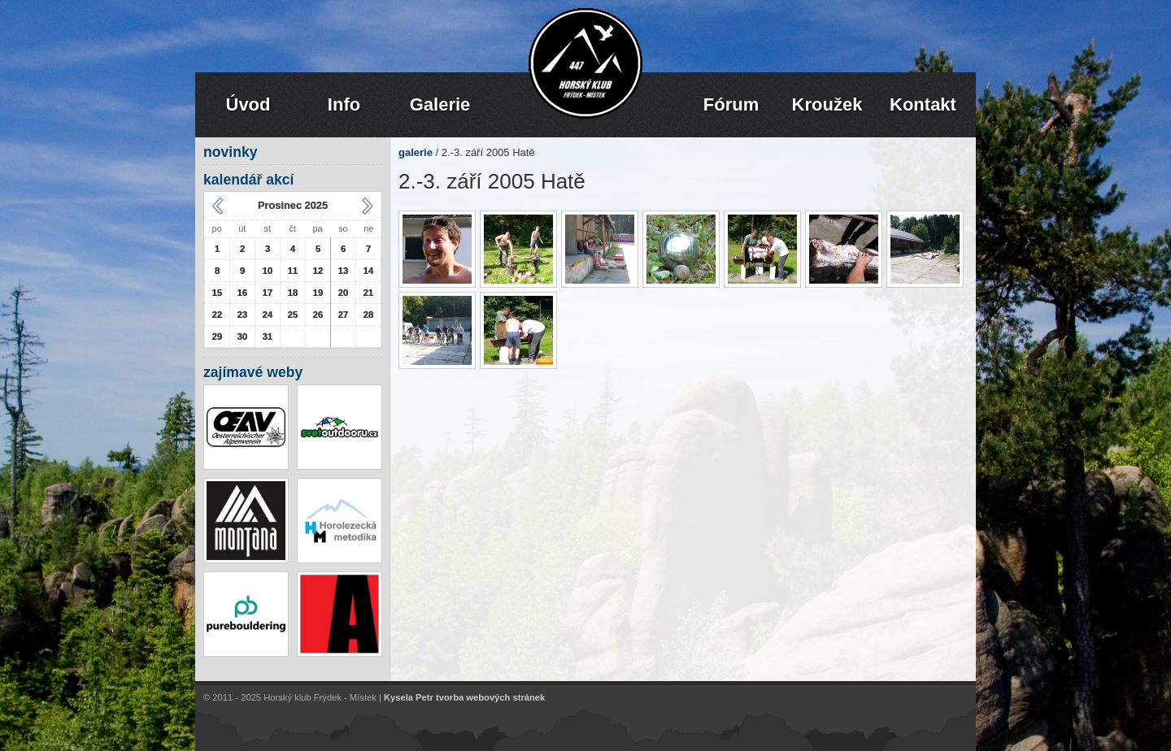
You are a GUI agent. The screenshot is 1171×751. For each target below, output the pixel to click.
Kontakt (923, 104)
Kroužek (827, 104)
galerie (415, 152)
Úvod (248, 104)
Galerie (440, 104)
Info (344, 104)
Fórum (731, 104)
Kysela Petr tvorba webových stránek (464, 697)
